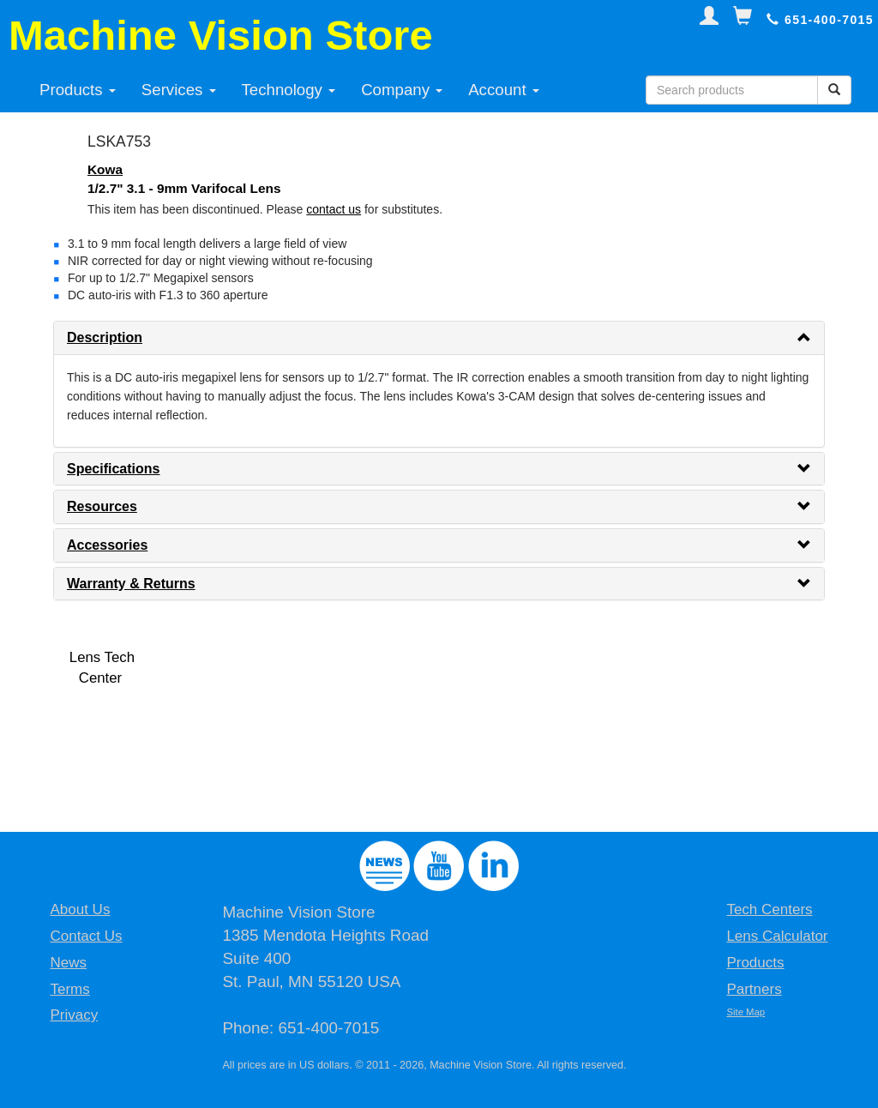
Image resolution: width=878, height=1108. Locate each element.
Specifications (113, 468)
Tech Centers (769, 909)
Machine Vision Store (221, 35)
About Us (80, 909)
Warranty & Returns (131, 583)
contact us (333, 209)
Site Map (745, 1012)
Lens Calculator (776, 936)
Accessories (107, 545)
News (68, 962)
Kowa (105, 169)
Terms (69, 989)
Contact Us (86, 936)
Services (178, 90)
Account (503, 90)
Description (104, 337)
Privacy (74, 1015)
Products (77, 90)
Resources (102, 506)
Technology (289, 90)
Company (401, 90)
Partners (753, 989)
